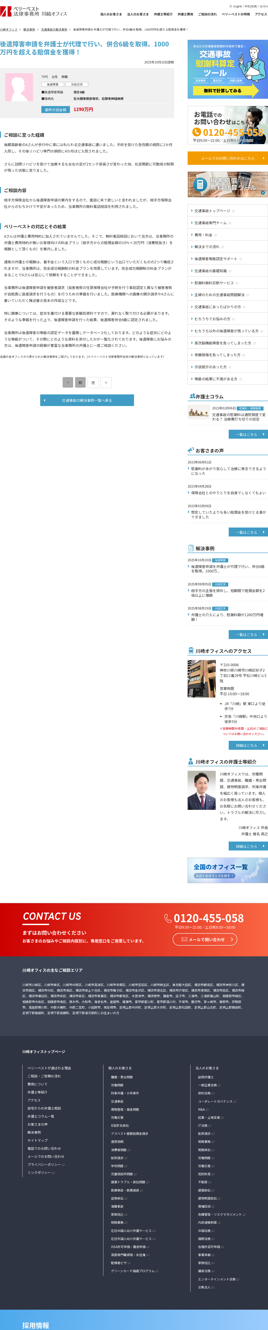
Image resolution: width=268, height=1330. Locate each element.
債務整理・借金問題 (125, 1109)
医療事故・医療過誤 (125, 1190)
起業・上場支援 (209, 1117)
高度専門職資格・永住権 (128, 1255)
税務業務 (117, 1222)
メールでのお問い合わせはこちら (228, 158)
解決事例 (34, 1132)
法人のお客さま (138, 14)
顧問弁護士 (206, 1077)
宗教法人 (204, 1287)
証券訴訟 (117, 1198)
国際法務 (204, 1238)
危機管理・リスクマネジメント (220, 1214)
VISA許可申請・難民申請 (128, 1246)
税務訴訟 (204, 1150)
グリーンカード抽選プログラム (133, 1271)
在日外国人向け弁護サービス (131, 1238)
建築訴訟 (204, 1190)
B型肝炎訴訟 (120, 1125)
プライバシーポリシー (44, 1164)
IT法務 (202, 1125)
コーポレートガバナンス (215, 1101)
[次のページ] (106, 382)
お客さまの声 (37, 1124)
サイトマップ (37, 1140)
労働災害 (117, 1117)
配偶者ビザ (119, 1263)
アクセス (261, 14)
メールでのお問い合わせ (45, 1156)
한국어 (264, 6)
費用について (37, 1084)
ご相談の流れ (207, 14)
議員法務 (204, 1271)
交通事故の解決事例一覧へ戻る (87, 400)
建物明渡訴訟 (207, 1198)
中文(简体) (251, 6)
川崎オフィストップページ (43, 1051)
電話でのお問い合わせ (44, 1148)
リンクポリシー (39, 1172)
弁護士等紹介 (163, 14)
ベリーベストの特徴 (236, 14)
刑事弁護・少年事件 (125, 1093)
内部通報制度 (207, 1222)
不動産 (202, 1182)
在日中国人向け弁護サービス (131, 1230)
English (237, 6)
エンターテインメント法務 (217, 1279)
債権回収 (204, 1206)
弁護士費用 (185, 14)
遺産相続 (117, 1141)
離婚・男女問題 (122, 1077)
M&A (201, 1109)
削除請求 (117, 1158)
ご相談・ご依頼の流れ (44, 1076)
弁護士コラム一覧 (40, 1116)
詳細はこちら (246, 745)
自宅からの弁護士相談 (44, 1108)
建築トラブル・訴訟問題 (128, 1182)
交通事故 (117, 1101)
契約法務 (204, 1093)
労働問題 (117, 1085)
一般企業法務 (207, 1085)
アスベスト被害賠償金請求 (129, 1133)
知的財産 (204, 1174)
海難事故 (117, 1206)
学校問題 (117, 1166)
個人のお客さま (111, 14)
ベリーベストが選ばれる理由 (49, 1068)
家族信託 (117, 1214)
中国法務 (204, 1230)
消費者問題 (119, 1150)
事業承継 (204, 1255)
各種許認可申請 (209, 1246)
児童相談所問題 (122, 1174)
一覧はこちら (246, 434)
